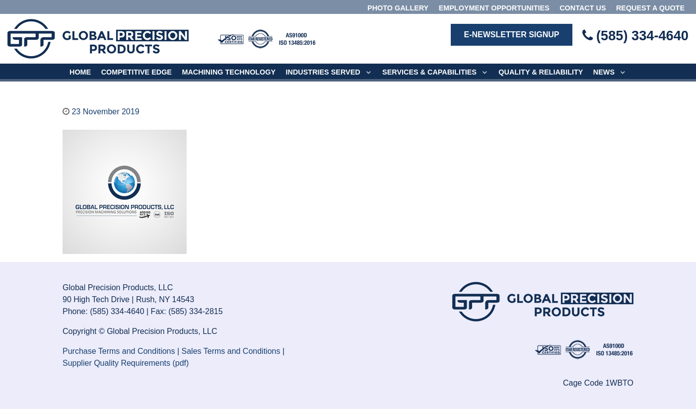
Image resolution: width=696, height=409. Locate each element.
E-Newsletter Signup (511, 34)
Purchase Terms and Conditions (119, 351)
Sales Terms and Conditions (231, 351)
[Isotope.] (266, 38)
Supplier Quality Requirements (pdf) (126, 363)
